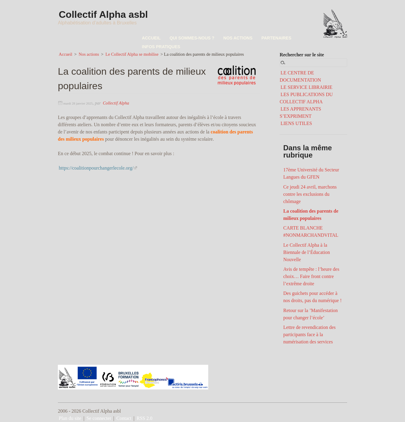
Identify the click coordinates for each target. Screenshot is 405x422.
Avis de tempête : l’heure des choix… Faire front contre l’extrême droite (311, 276)
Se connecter (98, 418)
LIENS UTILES (296, 123)
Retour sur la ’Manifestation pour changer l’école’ (310, 314)
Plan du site (70, 418)
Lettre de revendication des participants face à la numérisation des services (309, 334)
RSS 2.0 (144, 418)
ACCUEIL (150, 38)
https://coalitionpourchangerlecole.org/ (96, 167)
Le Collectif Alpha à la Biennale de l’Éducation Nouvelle (306, 252)
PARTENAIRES (272, 38)
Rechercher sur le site (302, 54)
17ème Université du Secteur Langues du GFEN (311, 173)
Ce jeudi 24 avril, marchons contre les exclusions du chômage (310, 194)
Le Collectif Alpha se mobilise (132, 54)
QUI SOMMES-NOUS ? (190, 38)
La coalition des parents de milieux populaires (310, 214)
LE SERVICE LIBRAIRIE (306, 87)
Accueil (65, 54)
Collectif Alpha (116, 103)
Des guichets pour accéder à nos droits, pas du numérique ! (312, 297)
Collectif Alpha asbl (104, 14)
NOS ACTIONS (235, 38)
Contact (123, 418)
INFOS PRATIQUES (160, 46)
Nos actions (89, 54)
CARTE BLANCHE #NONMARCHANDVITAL (310, 231)
